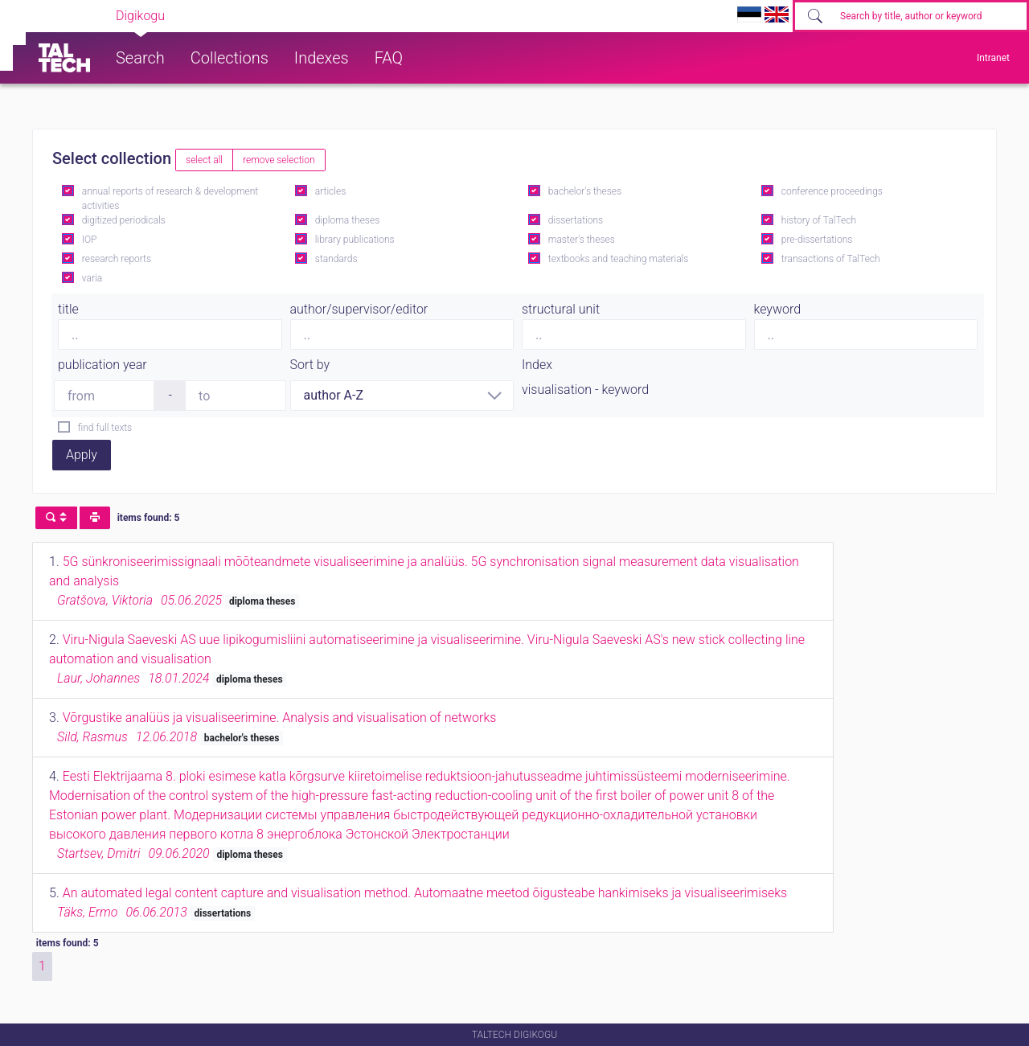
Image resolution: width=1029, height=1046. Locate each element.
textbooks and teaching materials (618, 259)
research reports (116, 259)
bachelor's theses (584, 191)
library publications (355, 239)
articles (330, 191)
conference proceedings (832, 191)
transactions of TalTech (830, 259)
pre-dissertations (817, 239)
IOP (89, 239)
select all (204, 160)
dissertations (575, 220)
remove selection (278, 160)
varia (92, 278)
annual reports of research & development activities (170, 198)
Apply (81, 454)
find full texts (105, 427)
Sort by (310, 364)
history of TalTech (818, 220)
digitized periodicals (124, 220)
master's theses (581, 239)
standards (336, 259)
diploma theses (347, 220)
